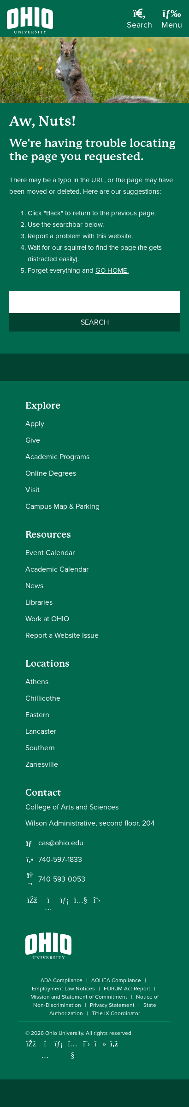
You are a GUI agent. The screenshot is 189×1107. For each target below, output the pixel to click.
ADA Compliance (62, 980)
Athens (36, 681)
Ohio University (64, 1033)
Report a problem (55, 236)
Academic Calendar (57, 569)
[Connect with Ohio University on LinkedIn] (59, 1044)
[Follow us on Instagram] (48, 907)
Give (32, 440)
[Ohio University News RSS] (114, 1044)
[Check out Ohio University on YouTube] (72, 1049)
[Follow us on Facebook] (32, 900)
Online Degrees (50, 473)
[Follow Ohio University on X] (86, 1044)
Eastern (37, 714)
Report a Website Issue (62, 635)
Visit (32, 489)
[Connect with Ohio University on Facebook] (31, 1044)
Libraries (39, 602)
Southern (40, 747)
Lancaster (40, 731)
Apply (34, 423)
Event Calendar (50, 552)
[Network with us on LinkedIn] (64, 900)
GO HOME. (112, 270)
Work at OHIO (47, 618)
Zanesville (41, 764)
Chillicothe (42, 698)
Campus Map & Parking (62, 506)
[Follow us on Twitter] (97, 900)
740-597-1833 (60, 859)
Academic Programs (57, 456)
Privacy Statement (112, 1005)
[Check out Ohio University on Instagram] (45, 1055)
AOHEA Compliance (116, 980)
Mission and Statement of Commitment (78, 997)
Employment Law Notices (63, 988)
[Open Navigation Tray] (171, 22)
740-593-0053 (61, 879)
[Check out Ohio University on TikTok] (100, 1044)
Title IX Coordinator (116, 1013)
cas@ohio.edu (60, 843)
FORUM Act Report (127, 988)
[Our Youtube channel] (81, 900)
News (34, 585)
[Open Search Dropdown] (139, 22)
